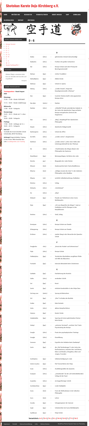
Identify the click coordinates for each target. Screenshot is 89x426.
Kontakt (20, 20)
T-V (71, 418)
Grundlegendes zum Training (16, 141)
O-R (64, 418)
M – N (7, 54)
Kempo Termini (10, 44)
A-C (40, 418)
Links (36, 424)
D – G (7, 48)
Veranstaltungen (42, 15)
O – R (7, 56)
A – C (7, 46)
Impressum (7, 424)
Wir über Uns (15, 15)
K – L (7, 52)
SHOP (67, 15)
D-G (45, 418)
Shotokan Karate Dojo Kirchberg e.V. (32, 5)
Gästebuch (31, 20)
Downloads (77, 15)
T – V (7, 61)
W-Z (76, 418)
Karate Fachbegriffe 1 (12, 65)
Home (5, 15)
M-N (59, 418)
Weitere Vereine (44, 424)
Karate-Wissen (57, 15)
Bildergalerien (9, 20)
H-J (50, 418)
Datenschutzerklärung (26, 424)
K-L (54, 418)
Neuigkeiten (28, 15)
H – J (7, 50)
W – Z (7, 63)
